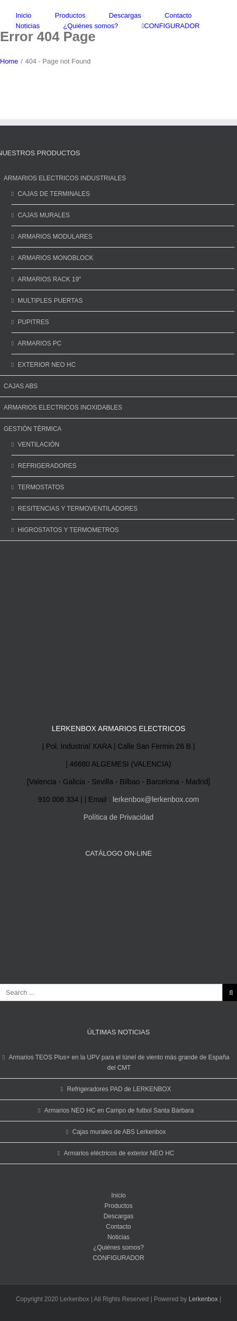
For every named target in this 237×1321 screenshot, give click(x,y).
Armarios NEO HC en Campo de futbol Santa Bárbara (119, 1110)
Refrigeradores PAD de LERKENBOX (119, 1089)
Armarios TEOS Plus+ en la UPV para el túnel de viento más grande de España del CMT (119, 1062)
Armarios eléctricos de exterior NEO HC (119, 1153)
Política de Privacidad (118, 817)
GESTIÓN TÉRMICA (32, 429)
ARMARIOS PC (39, 343)
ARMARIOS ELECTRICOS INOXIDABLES (63, 407)
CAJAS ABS (21, 386)
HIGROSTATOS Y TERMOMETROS (68, 530)
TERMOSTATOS (41, 487)
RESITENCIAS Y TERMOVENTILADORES (78, 508)
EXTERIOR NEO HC (47, 364)
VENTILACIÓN (38, 444)
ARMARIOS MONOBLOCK (55, 258)
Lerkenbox (203, 1299)
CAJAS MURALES (44, 215)
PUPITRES (33, 322)
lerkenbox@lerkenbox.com (156, 799)
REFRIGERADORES (47, 466)
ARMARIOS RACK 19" (49, 279)
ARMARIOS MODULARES (55, 236)
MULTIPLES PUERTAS (50, 300)
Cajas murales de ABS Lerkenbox (119, 1131)
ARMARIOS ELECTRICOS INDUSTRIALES (65, 178)
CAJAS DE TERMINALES (54, 193)
